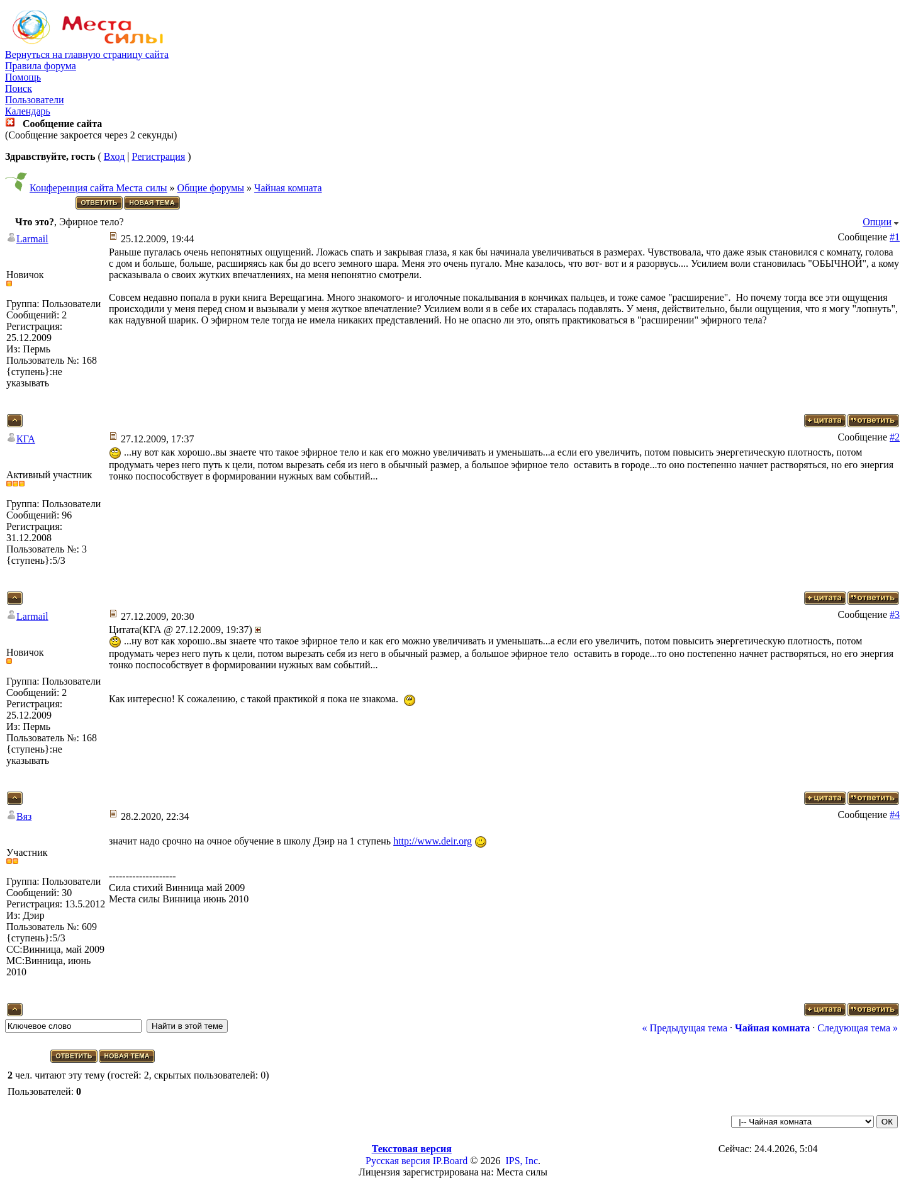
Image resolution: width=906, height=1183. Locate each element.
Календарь (27, 111)
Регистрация (158, 156)
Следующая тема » (857, 1028)
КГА (25, 439)
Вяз (23, 816)
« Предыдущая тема (684, 1028)
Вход (114, 156)
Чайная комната (288, 187)
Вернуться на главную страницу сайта (87, 54)
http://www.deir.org (432, 841)
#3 (895, 614)
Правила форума (40, 65)
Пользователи (34, 99)
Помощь (23, 77)
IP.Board (450, 1160)
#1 (895, 237)
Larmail (32, 238)
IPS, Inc (521, 1160)
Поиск (18, 88)
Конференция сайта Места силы (98, 187)
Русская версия (398, 1160)
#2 (895, 437)
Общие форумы (211, 187)
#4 (895, 814)
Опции (877, 221)
